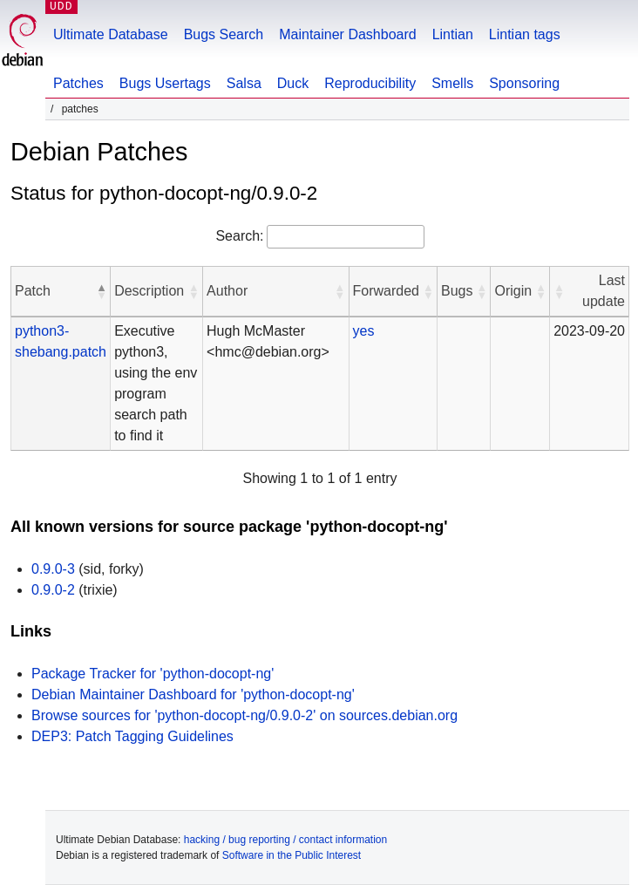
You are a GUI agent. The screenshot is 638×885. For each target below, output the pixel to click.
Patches (78, 83)
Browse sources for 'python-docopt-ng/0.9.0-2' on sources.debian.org (244, 715)
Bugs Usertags (165, 83)
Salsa (244, 83)
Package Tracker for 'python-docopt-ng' (152, 673)
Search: (239, 235)
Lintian (452, 34)
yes (364, 330)
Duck (293, 83)
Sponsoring (524, 83)
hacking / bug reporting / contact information (285, 840)
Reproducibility (370, 83)
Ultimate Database (110, 34)
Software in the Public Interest (291, 855)
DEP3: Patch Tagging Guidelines (132, 736)
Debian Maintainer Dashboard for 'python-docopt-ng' (193, 694)
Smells (452, 83)
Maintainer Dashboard (347, 34)
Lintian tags (524, 34)
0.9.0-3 (53, 569)
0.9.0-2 (53, 589)
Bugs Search (224, 34)
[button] (101, 291)
